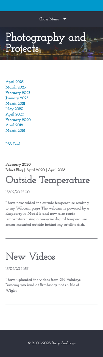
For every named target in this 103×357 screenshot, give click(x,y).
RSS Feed (12, 144)
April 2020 (14, 114)
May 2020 (14, 109)
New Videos (30, 257)
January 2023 (16, 98)
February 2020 (18, 120)
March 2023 (15, 87)
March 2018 (15, 131)
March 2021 (15, 104)
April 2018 (14, 125)
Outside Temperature (47, 181)
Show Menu (49, 19)
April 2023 (14, 82)
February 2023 (17, 93)
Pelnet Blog (14, 170)
